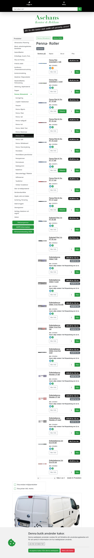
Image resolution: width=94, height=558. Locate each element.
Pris (73, 54)
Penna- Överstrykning (23, 147)
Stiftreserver (20, 177)
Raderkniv (19, 170)
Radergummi (20, 166)
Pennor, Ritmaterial (43, 38)
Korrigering (19, 98)
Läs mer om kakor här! (36, 544)
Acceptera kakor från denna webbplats (44, 550)
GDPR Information (23, 227)
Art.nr (62, 54)
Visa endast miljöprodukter (27, 484)
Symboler (40, 49)
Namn (51, 54)
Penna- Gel (19, 117)
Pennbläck (19, 151)
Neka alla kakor (67, 550)
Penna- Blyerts (20, 109)
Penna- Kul (19, 124)
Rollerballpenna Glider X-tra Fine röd (55, 327)
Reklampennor (23, 222)
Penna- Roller (20, 136)
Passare (18, 105)
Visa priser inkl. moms (25, 488)
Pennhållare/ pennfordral (24, 155)
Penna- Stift (19, 139)
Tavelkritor (19, 181)
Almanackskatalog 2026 (23, 232)
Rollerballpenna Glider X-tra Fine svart (55, 351)
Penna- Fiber (20, 113)
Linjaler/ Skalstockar (22, 102)
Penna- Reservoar (21, 132)
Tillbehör (62, 111)
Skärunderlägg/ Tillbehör (24, 173)
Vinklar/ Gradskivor (22, 185)
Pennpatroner (20, 158)
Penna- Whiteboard (22, 143)
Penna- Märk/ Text (22, 128)
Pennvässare (20, 162)
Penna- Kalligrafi (21, 121)
